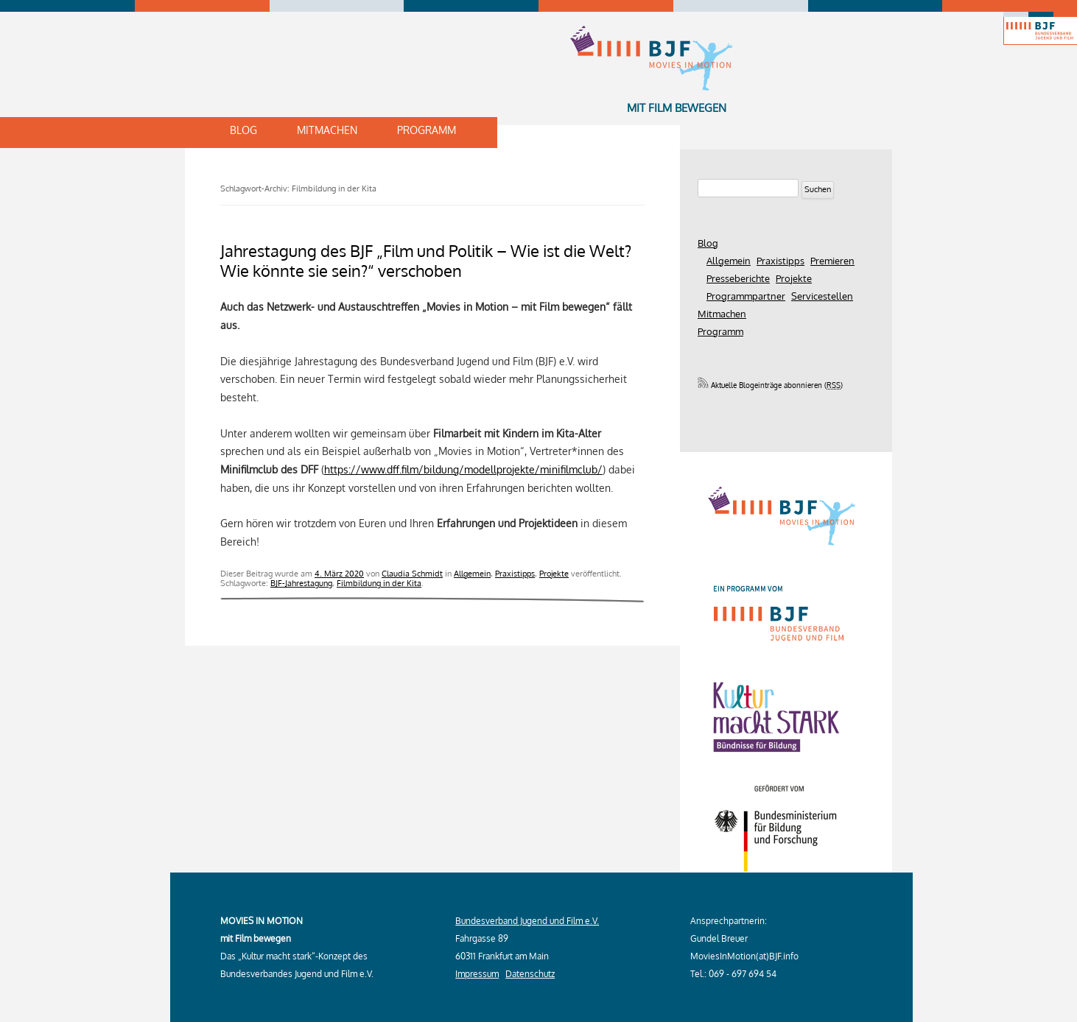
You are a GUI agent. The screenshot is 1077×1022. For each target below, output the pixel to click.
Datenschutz (530, 973)
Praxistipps (515, 573)
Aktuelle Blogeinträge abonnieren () (770, 385)
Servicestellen (822, 296)
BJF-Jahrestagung (301, 583)
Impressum (477, 973)
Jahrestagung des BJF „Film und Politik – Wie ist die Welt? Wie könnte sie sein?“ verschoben (425, 260)
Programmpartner (745, 296)
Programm (426, 130)
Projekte (554, 573)
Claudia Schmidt (412, 573)
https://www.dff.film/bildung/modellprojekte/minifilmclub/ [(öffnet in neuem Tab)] (463, 469)
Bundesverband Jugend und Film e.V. (527, 920)
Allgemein (472, 573)
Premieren (832, 261)
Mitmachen (327, 130)
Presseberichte (738, 278)
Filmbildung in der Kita (379, 583)
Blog (243, 130)
